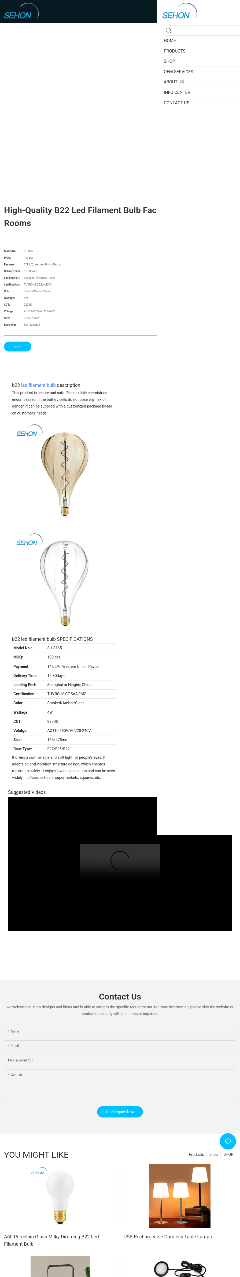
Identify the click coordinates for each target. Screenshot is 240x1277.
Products (196, 1154)
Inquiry (18, 346)
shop (213, 1154)
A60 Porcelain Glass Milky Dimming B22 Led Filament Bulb (51, 1240)
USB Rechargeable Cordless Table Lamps (168, 1236)
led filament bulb (38, 385)
